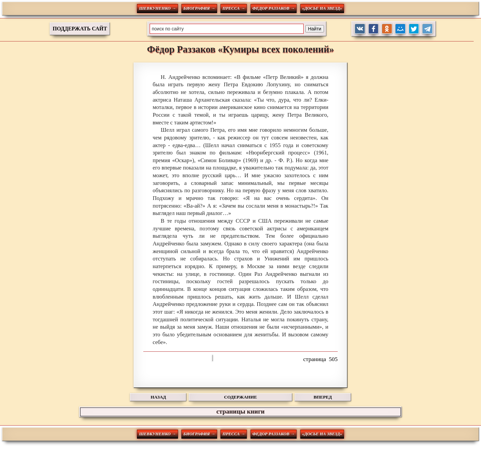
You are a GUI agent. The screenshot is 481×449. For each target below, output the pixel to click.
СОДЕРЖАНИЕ (240, 397)
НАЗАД (158, 397)
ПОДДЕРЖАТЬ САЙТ (80, 28)
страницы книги (240, 411)
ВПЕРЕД (323, 397)
